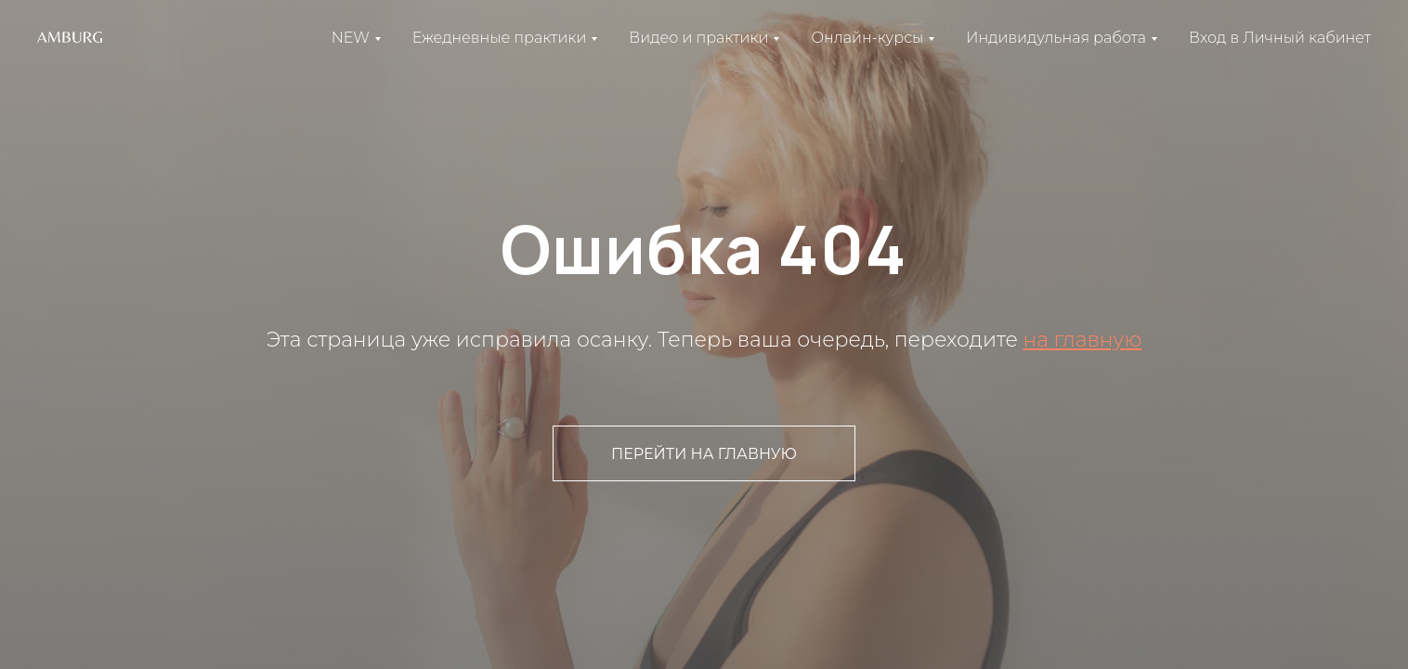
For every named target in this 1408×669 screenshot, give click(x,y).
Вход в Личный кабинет (1280, 37)
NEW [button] (351, 37)
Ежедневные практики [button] (499, 37)
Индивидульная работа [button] (1056, 37)
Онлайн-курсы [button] (867, 37)
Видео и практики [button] (698, 37)
